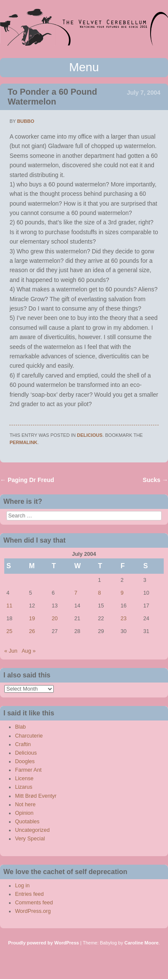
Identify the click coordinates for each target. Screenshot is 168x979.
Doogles (25, 761)
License (24, 778)
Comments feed (34, 903)
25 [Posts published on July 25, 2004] (9, 631)
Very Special (30, 839)
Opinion (24, 813)
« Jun (10, 651)
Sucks (155, 479)
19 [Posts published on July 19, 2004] (32, 619)
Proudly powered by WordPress (43, 942)
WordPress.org (33, 911)
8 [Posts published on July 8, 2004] (99, 593)
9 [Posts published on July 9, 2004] (122, 593)
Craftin (23, 744)
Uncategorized (32, 830)
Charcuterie (29, 736)
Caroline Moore (142, 942)
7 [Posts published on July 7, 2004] (75, 593)
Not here (25, 805)
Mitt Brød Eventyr (35, 796)
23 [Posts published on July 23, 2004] (124, 619)
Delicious (90, 435)
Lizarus (23, 787)
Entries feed (29, 894)
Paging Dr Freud (27, 479)
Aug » (29, 651)
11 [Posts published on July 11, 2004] (9, 606)
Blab (20, 727)
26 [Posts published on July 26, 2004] (32, 631)
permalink (23, 442)
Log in (22, 886)
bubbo (25, 121)
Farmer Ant (28, 770)
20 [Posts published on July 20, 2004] (55, 619)
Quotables (27, 822)
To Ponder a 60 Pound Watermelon (52, 96)
